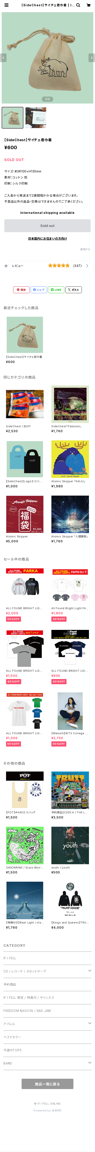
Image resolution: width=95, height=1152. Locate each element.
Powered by (47, 1110)
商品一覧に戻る (47, 1084)
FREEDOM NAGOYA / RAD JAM (27, 1011)
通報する (85, 249)
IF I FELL (9, 958)
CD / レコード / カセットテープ (24, 971)
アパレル (9, 1024)
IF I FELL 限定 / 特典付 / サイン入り (28, 997)
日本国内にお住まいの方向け (47, 238)
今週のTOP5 (12, 1050)
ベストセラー (12, 1037)
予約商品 (9, 984)
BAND (7, 1063)
